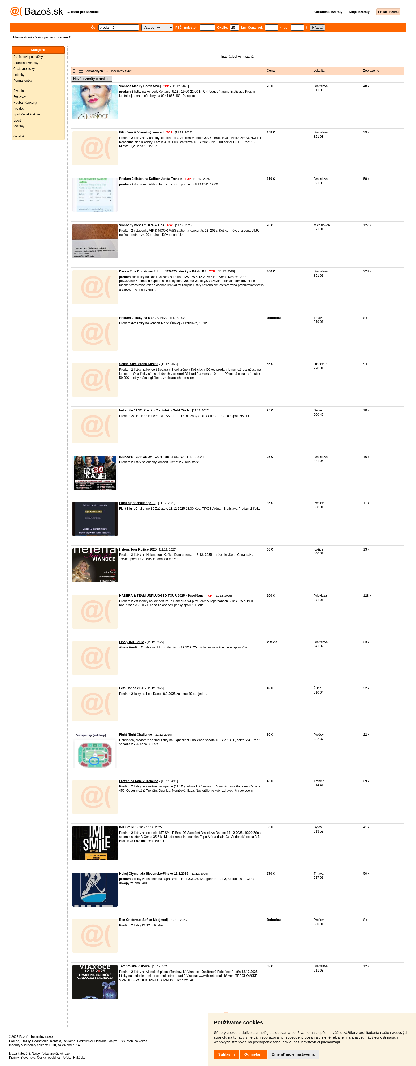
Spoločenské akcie (26, 114)
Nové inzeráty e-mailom (91, 79)
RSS (121, 1041)
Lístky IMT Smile (131, 642)
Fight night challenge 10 (137, 503)
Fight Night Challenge (135, 734)
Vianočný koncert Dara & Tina (141, 225)
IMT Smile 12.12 (131, 827)
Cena (271, 70)
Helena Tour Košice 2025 (138, 549)
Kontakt (55, 1041)
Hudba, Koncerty (25, 103)
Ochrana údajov (105, 1041)
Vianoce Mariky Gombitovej (140, 86)
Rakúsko (79, 1057)
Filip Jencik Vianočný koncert (141, 132)
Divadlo (18, 91)
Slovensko (27, 1057)
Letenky (18, 75)
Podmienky (85, 1041)
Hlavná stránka (23, 37)
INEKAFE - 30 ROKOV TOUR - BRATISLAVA (151, 457)
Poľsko (66, 1057)
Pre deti (18, 108)
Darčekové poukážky (28, 57)
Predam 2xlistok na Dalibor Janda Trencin (150, 179)
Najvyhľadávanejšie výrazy (51, 1053)
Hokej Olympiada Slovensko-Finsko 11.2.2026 (153, 874)
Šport (17, 120)
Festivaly (19, 96)
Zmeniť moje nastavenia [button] (293, 1054)
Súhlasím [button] (226, 1054)
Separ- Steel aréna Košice (138, 364)
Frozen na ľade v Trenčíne (138, 781)
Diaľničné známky (25, 63)
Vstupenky (45, 37)
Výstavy (18, 126)
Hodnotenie (40, 1041)
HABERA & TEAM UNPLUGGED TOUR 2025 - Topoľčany (161, 595)
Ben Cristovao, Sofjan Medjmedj (143, 920)
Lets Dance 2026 (131, 688)
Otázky (25, 1041)
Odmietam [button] (253, 1054)
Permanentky (22, 81)
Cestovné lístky (24, 69)
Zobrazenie (371, 70)
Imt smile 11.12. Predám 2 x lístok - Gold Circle (154, 410)
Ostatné (18, 136)
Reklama (69, 1041)
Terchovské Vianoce (134, 966)
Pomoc (14, 1041)
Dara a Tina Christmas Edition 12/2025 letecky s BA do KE (162, 271)
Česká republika (48, 1057)
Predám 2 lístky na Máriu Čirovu (143, 318)
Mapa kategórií (19, 1053)
